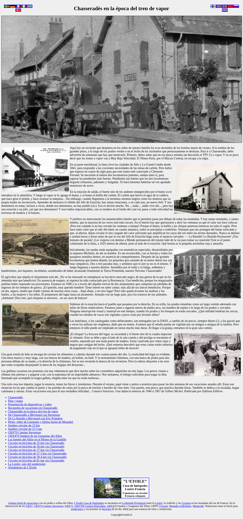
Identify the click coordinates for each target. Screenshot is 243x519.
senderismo (77, 509)
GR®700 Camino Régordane (90, 506)
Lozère (158, 503)
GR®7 (29, 506)
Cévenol (163, 506)
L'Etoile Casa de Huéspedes (89, 503)
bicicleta (106, 509)
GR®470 (112, 506)
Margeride (198, 506)
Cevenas (186, 503)
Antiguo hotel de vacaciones (23, 503)
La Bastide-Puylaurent (134, 503)
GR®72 (69, 506)
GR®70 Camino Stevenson (48, 506)
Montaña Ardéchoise (180, 506)
